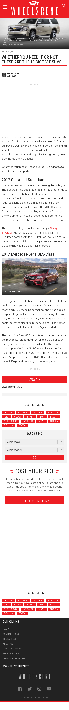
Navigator (28, 421)
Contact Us (9, 639)
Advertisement (34, 583)
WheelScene (42, 698)
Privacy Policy (11, 653)
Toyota (22, 425)
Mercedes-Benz (10, 421)
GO (34, 457)
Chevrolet (23, 413)
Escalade (38, 413)
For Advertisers (12, 648)
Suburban (8, 425)
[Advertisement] (34, 108)
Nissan (42, 421)
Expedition (53, 413)
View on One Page (12, 387)
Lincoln (54, 417)
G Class (17, 417)
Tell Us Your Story (34, 501)
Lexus (41, 417)
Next (33, 379)
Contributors (11, 634)
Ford (6, 417)
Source (19, 45)
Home (6, 629)
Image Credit (9, 45)
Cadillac (8, 413)
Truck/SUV (10, 52)
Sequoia (54, 421)
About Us (8, 644)
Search (64, 5)
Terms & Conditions (14, 658)
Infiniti (30, 417)
